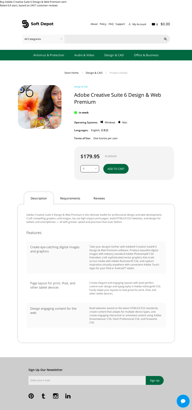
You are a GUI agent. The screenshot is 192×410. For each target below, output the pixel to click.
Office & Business (146, 55)
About (94, 24)
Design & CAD (114, 55)
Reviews (99, 198)
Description (39, 198)
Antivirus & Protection (48, 55)
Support (120, 24)
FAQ (111, 24)
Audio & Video (84, 55)
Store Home (71, 73)
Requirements (70, 198)
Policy (103, 24)
